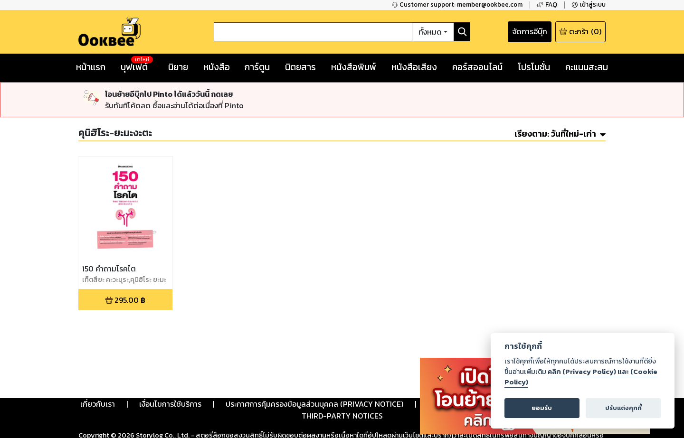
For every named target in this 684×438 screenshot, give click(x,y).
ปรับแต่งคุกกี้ (623, 407)
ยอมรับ (542, 407)
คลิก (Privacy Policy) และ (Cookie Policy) (580, 376)
